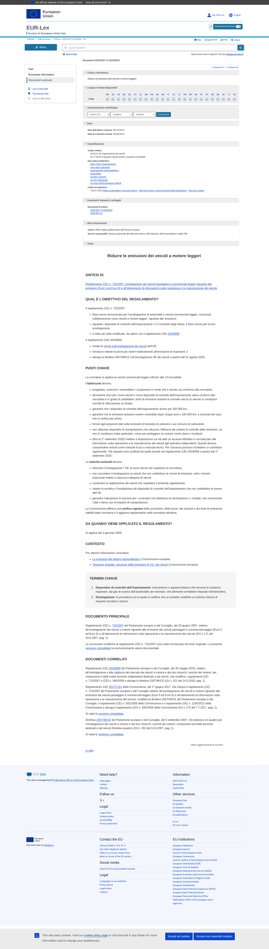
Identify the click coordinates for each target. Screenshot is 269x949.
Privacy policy (106, 884)
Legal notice (106, 812)
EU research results (182, 807)
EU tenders (178, 804)
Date (87, 123)
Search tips (70, 54)
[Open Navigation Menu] (41, 47)
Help (197, 40)
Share (235, 40)
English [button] (235, 15)
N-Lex (175, 821)
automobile (95, 173)
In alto (90, 750)
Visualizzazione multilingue (100, 107)
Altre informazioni (95, 223)
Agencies (177, 903)
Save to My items (39, 98)
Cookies (104, 892)
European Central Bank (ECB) (187, 863)
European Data (180, 800)
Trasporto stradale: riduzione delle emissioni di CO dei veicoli (130, 564)
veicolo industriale (99, 180)
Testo (88, 243)
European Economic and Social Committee (193, 874)
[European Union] (34, 839)
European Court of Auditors (186, 867)
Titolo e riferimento (95, 72)
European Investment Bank (186, 881)
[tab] (161, 72)
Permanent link (38, 93)
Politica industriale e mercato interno (119, 190)
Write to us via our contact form (115, 853)
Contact (103, 784)
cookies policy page (96, 935)
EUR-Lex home (44, 39)
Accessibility (106, 820)
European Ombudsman (184, 885)
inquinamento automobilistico (104, 170)
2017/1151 (115, 686)
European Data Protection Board (188, 892)
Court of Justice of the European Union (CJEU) (195, 860)
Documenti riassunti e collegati (102, 200)
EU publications (180, 815)
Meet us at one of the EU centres (115, 856)
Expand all (218, 67)
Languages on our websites (113, 881)
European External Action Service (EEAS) (192, 871)
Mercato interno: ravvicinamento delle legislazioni (163, 190)
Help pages (105, 780)
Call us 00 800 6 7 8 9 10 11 (113, 845)
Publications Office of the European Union (74, 780)
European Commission (184, 856)
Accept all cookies (179, 936)
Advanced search (234, 54)
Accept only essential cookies (214, 936)
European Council (181, 849)
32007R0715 (96, 213)
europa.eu (49, 845)
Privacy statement (108, 823)
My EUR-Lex (215, 15)
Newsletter (178, 784)
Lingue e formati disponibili (100, 87)
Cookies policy (107, 816)
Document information (41, 74)
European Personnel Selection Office (190, 896)
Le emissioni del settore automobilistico (116, 559)
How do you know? (98, 2)
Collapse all (231, 67)
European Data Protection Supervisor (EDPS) (194, 889)
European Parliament (183, 845)
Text (30, 69)
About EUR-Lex (180, 780)
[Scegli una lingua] (99, 114)
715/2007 (118, 625)
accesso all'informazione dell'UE (105, 183)
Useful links (178, 788)
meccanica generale (100, 167)
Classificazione (93, 144)
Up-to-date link (37, 88)
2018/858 (173, 333)
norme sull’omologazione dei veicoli (125, 346)
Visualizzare (163, 114)
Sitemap (104, 788)
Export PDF (210, 40)
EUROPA (30, 39)
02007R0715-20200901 (101, 210)
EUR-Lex (37, 28)
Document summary (40, 80)
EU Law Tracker (180, 825)
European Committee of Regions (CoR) (191, 878)
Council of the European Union (187, 853)
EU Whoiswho (179, 811)
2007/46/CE (103, 719)
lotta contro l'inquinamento (103, 164)
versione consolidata (98, 648)
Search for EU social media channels (117, 869)
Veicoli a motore (196, 190)
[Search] (240, 47)
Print (224, 40)
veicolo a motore (98, 177)
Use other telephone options (113, 849)
